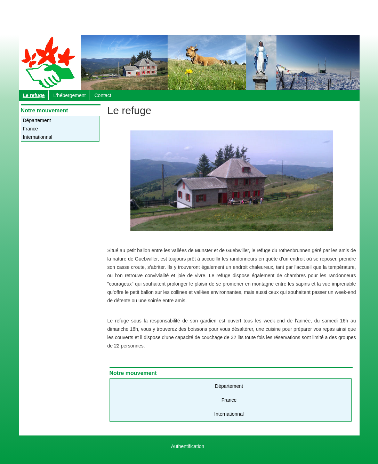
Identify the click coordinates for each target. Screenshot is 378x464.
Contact (102, 95)
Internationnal (38, 137)
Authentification (187, 446)
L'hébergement (70, 95)
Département (37, 120)
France (30, 128)
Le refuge (34, 95)
